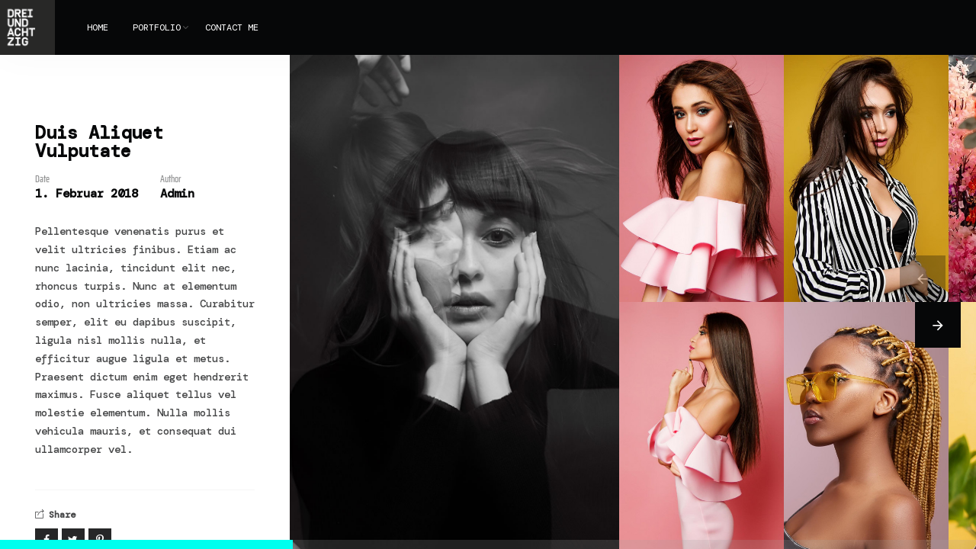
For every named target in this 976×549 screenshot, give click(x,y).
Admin (177, 194)
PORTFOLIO (157, 27)
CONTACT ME (231, 27)
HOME (97, 27)
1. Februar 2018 (86, 194)
